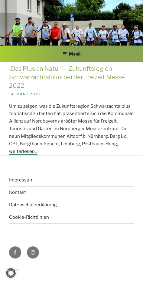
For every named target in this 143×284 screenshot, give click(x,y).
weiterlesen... (23, 151)
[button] (11, 273)
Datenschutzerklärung (33, 205)
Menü (71, 53)
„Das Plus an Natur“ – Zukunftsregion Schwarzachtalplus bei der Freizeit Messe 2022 (66, 77)
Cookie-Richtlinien (29, 217)
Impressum (21, 180)
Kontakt (17, 192)
